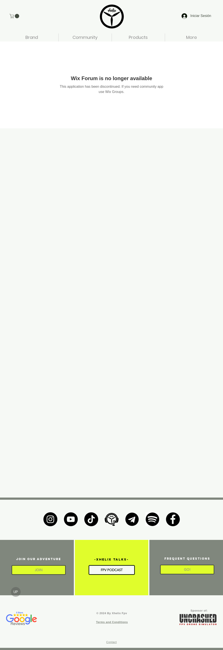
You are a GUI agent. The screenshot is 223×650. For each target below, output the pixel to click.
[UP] (16, 592)
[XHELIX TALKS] (112, 519)
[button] (15, 16)
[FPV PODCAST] (112, 570)
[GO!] (187, 569)
